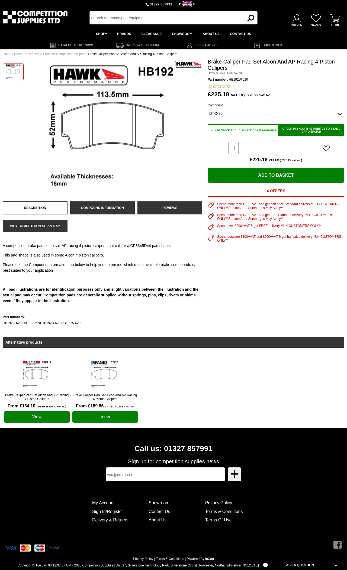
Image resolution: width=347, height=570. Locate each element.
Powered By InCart (200, 559)
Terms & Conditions (224, 511)
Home (7, 54)
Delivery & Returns (110, 520)
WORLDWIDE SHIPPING (143, 45)
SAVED (316, 25)
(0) (222, 86)
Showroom (159, 503)
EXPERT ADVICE (207, 45)
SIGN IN (297, 25)
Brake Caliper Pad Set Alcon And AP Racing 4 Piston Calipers (37, 397)
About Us (157, 520)
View (36, 416)
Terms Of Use (218, 520)
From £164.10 (37, 406)
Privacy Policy (218, 503)
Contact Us (159, 511)
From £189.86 (105, 406)
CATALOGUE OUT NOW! (75, 45)
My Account (103, 503)
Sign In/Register (107, 511)
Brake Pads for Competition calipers (59, 54)
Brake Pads (22, 54)
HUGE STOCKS (273, 45)
